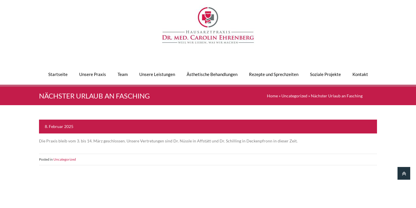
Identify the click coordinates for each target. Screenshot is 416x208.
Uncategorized (294, 95)
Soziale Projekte (325, 74)
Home (272, 95)
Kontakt (360, 74)
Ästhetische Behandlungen (212, 74)
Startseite (58, 74)
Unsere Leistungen (157, 74)
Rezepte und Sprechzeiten (273, 74)
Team (123, 74)
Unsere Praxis (92, 74)
